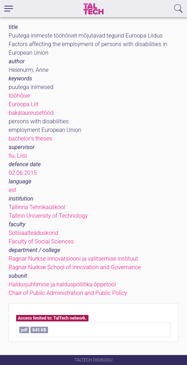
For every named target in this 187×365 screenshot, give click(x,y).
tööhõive (19, 95)
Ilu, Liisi (18, 155)
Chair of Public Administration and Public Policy (68, 293)
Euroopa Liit (23, 104)
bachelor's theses (30, 138)
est (12, 190)
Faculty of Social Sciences (41, 241)
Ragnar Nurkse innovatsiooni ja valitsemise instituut (73, 258)
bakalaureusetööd (31, 112)
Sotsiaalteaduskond (33, 233)
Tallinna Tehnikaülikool (37, 207)
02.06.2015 (23, 172)
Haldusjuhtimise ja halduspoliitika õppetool (62, 284)
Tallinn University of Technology (48, 215)
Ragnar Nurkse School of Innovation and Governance (75, 267)
